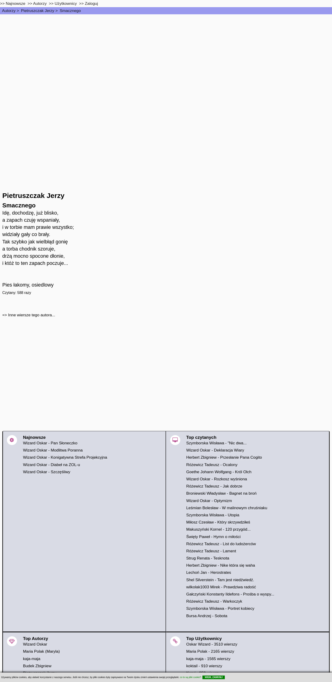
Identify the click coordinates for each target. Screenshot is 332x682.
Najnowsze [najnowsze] (15, 3)
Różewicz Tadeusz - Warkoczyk (214, 601)
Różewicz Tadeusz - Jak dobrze (214, 486)
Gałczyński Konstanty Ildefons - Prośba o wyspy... (230, 594)
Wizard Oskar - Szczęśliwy (46, 472)
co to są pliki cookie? (190, 677)
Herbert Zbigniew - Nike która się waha (220, 565)
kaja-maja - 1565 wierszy (208, 658)
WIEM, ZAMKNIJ (213, 677)
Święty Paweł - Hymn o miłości (213, 536)
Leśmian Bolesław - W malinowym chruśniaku (226, 508)
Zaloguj (91, 3)
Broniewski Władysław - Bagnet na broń (221, 493)
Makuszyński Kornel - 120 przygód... (218, 529)
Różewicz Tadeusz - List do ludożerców (221, 543)
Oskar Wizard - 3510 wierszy (211, 644)
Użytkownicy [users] (66, 3)
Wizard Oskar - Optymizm (209, 500)
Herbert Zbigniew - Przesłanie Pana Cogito (224, 457)
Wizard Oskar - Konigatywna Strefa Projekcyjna (65, 457)
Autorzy (9, 10)
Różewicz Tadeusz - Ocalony (211, 464)
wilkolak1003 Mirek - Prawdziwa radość (221, 587)
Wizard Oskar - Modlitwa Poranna (53, 450)
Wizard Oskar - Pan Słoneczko (50, 443)
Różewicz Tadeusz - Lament (211, 551)
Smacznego (70, 10)
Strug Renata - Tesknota (207, 558)
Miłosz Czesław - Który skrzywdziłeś (218, 522)
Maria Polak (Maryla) (41, 651)
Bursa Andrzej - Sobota (206, 615)
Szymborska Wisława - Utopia (212, 515)
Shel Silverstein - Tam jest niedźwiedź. (220, 579)
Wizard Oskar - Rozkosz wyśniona (216, 479)
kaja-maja (31, 658)
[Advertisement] (166, 49)
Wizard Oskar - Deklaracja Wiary (215, 450)
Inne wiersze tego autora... (31, 315)
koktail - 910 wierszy (204, 666)
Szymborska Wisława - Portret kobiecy (220, 608)
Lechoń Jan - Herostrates (208, 572)
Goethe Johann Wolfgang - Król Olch (219, 472)
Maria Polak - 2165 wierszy (210, 651)
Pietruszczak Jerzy (37, 10)
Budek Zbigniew (37, 666)
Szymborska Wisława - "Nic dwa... (216, 443)
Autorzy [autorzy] (40, 3)
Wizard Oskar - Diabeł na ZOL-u (51, 464)
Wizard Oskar (35, 644)
